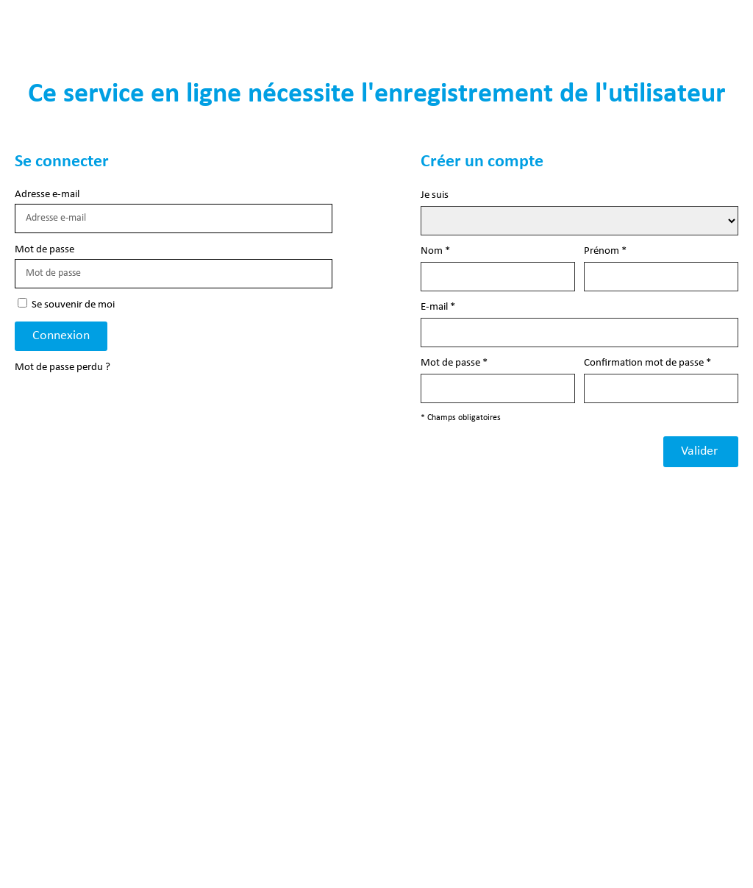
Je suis (435, 195)
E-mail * (438, 307)
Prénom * (605, 251)
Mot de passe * (454, 363)
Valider (701, 451)
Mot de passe (44, 249)
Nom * (435, 251)
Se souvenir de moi (66, 304)
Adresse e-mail (47, 194)
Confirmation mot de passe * (647, 363)
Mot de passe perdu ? (62, 367)
